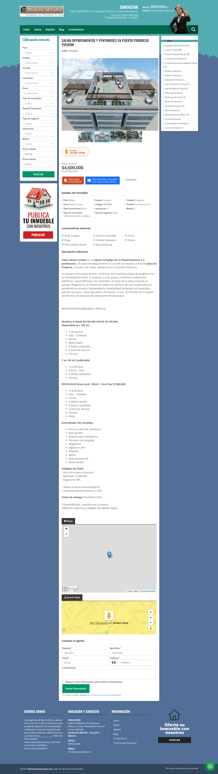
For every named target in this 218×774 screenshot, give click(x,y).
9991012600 (157, 6)
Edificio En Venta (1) (173, 75)
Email (66, 657)
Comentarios (69, 667)
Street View (76, 152)
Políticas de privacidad (124, 742)
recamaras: (28, 128)
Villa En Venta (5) (172, 110)
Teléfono (115, 657)
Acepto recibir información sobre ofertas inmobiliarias (94, 681)
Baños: (26, 138)
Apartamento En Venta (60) (177, 45)
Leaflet (130, 591)
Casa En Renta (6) (173, 119)
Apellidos (115, 648)
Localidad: (28, 78)
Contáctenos (76, 29)
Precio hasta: (29, 159)
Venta (37, 29)
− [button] (66, 534)
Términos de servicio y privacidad (105, 695)
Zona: (25, 88)
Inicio (26, 29)
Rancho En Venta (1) (174, 101)
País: (25, 47)
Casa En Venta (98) (173, 49)
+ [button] (66, 529)
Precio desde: (29, 148)
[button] (155, 61)
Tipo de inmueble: (32, 98)
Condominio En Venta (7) (176, 58)
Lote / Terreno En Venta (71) (177, 84)
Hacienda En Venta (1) (175, 79)
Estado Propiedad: (32, 108)
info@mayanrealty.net (79, 751)
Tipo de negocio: (31, 118)
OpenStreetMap (149, 591)
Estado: (26, 57)
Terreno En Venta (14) (174, 105)
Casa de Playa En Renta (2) (176, 123)
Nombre (67, 648)
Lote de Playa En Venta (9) (176, 88)
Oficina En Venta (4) (173, 92)
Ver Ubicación (99, 623)
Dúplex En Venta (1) (173, 71)
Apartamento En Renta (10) (177, 114)
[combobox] (38, 53)
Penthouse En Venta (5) (175, 97)
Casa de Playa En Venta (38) (177, 54)
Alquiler (50, 29)
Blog (61, 29)
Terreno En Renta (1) (174, 127)
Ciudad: (27, 67)
